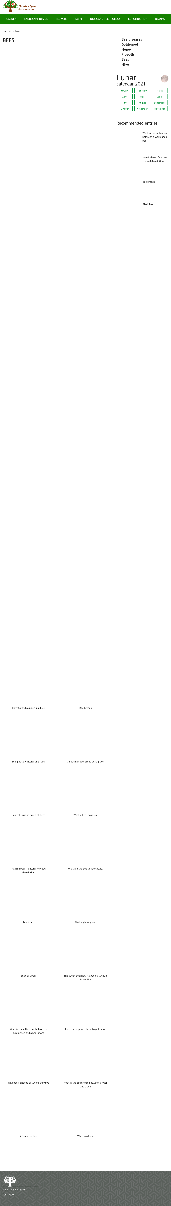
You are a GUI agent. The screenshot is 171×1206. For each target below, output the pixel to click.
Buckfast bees (11, 326)
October (125, 108)
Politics (9, 1195)
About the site (14, 1190)
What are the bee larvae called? (23, 555)
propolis (128, 54)
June (159, 96)
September (159, 102)
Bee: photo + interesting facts (29, 761)
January (124, 90)
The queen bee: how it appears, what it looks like (85, 977)
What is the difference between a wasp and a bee (34, 97)
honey (127, 49)
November (142, 108)
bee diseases (132, 39)
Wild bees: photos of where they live (26, 498)
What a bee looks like (85, 815)
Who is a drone (85, 1136)
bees (125, 59)
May (142, 96)
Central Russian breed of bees (28, 815)
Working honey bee (85, 922)
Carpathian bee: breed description (85, 761)
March (160, 90)
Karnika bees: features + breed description (29, 154)
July (125, 102)
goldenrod (130, 44)
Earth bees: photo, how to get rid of (26, 384)
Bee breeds (10, 212)
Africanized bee (28, 1136)
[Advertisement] (57, 68)
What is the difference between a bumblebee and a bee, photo (42, 441)
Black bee (9, 269)
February (142, 90)
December (159, 108)
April (124, 96)
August (142, 102)
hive (125, 64)
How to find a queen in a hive (21, 613)
